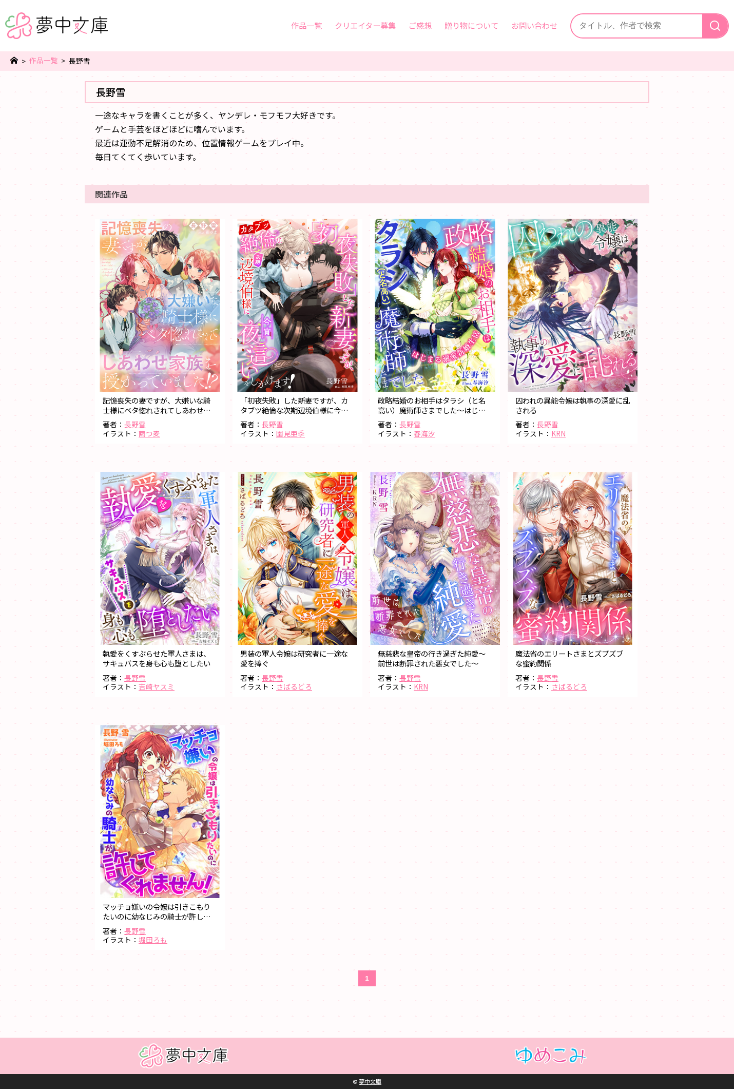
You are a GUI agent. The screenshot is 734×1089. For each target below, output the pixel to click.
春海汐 (424, 433)
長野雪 (135, 424)
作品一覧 (306, 25)
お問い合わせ (534, 25)
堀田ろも (153, 939)
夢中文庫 (370, 1081)
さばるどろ (294, 686)
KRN (558, 433)
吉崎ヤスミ (157, 686)
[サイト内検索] (636, 25)
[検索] (715, 25)
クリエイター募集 (365, 25)
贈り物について (471, 25)
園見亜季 (290, 433)
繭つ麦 (149, 433)
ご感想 (420, 25)
